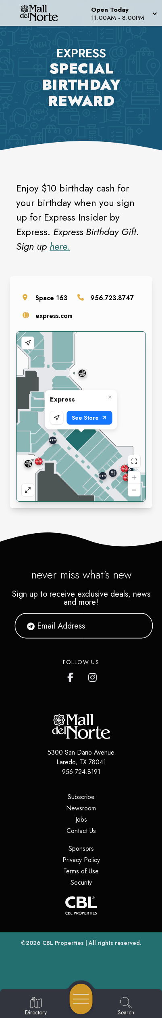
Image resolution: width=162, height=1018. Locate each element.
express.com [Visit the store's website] (54, 315)
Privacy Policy (81, 859)
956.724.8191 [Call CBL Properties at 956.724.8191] (81, 771)
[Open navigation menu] (81, 999)
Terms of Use (81, 871)
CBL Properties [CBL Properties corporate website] (63, 943)
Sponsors (81, 848)
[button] (123, 13)
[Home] (42, 13)
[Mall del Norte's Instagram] (93, 675)
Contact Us (81, 830)
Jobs (81, 819)
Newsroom (81, 808)
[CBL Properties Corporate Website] (81, 905)
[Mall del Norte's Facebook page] (72, 675)
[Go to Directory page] (36, 1006)
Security (81, 882)
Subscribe (81, 796)
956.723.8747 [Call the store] (112, 298)
